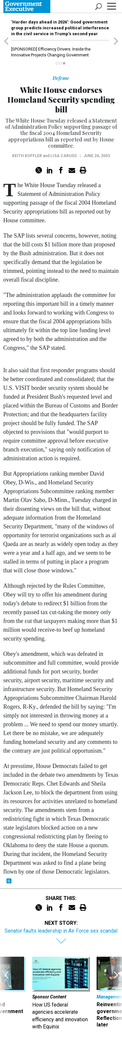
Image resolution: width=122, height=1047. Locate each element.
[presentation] (6, 994)
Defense (61, 78)
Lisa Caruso (63, 156)
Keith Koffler (27, 156)
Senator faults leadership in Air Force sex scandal (61, 931)
